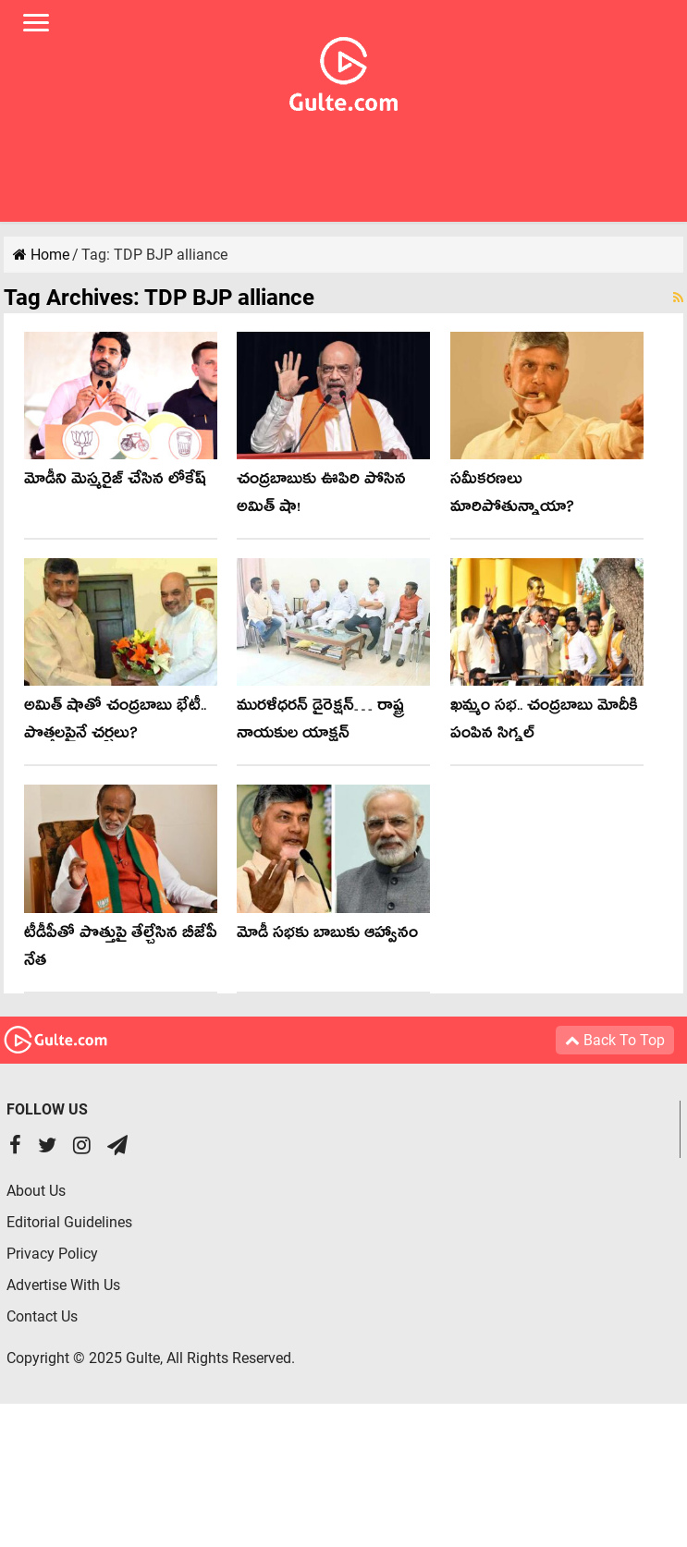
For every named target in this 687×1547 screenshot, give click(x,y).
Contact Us (42, 1316)
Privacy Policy (52, 1253)
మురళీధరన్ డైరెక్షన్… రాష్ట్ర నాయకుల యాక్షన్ (320, 722)
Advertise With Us (63, 1285)
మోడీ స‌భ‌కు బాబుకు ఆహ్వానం (327, 935)
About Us (36, 1191)
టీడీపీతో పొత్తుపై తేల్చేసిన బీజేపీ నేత (120, 949)
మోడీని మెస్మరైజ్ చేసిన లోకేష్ (115, 482)
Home (41, 254)
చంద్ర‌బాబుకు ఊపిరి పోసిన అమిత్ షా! (321, 496)
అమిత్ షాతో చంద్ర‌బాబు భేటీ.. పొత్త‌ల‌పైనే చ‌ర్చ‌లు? (115, 722)
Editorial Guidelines (69, 1222)
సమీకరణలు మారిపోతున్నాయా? (512, 496)
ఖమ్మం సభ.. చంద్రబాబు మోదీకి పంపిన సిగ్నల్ (544, 722)
